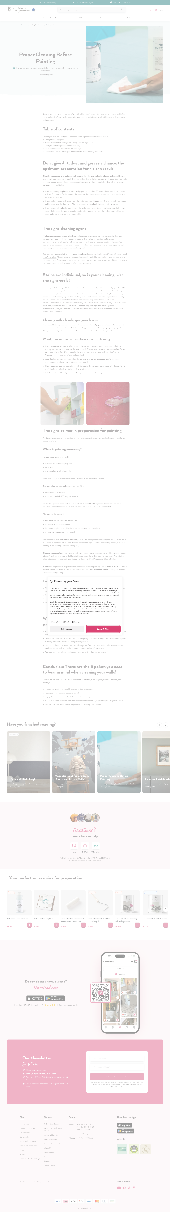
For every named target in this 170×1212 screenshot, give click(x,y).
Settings (76, 622)
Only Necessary (66, 629)
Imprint (66, 622)
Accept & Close (103, 629)
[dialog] (85, 606)
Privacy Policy (55, 622)
